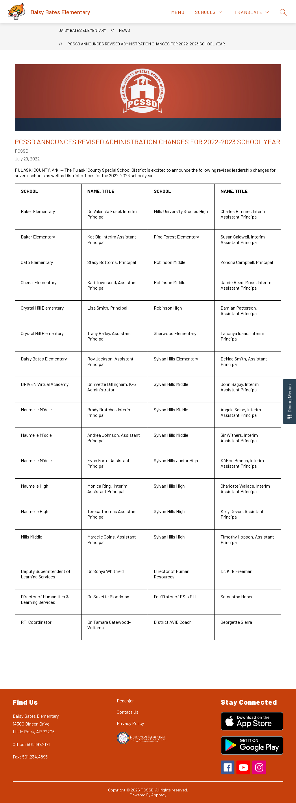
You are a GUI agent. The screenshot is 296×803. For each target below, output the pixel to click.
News (124, 30)
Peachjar (125, 700)
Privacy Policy (130, 723)
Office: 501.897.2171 (31, 744)
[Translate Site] (252, 12)
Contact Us (127, 712)
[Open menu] (173, 12)
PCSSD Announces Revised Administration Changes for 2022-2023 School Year (146, 43)
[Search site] (283, 12)
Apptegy (158, 794)
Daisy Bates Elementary (82, 30)
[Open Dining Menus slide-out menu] (289, 401)
